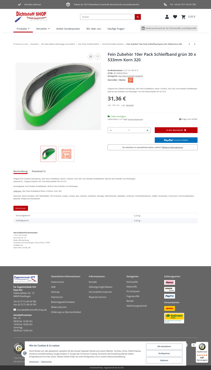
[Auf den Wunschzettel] (98, 57)
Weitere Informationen (172, 147)
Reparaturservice (97, 297)
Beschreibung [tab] (20, 171)
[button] (167, 17)
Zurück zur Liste (21, 44)
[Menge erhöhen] (147, 130)
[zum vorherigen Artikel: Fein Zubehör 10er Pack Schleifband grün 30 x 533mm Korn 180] (189, 44)
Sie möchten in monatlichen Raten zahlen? (152, 147)
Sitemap (55, 291)
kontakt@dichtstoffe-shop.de (32, 309)
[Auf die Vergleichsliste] (91, 57)
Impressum (34, 362)
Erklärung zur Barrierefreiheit (66, 312)
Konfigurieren (164, 353)
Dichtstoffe (132, 281)
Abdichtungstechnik (136, 305)
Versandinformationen (100, 291)
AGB (53, 286)
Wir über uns (93, 28)
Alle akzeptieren (164, 346)
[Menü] (206, 343)
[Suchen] (107, 17)
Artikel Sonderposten (68, 28)
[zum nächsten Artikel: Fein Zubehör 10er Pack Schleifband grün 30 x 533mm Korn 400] (195, 44)
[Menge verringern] (111, 130)
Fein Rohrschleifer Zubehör (130, 76)
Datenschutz (46, 362)
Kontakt (93, 281)
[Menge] (129, 130)
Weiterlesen (20, 208)
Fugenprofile (132, 296)
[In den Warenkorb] (176, 130)
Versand (129, 105)
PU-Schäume (133, 291)
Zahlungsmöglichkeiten (100, 286)
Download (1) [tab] (38, 171)
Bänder (130, 300)
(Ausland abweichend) (135, 119)
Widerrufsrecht (59, 307)
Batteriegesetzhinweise (63, 302)
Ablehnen (164, 360)
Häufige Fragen (116, 28)
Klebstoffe (131, 286)
